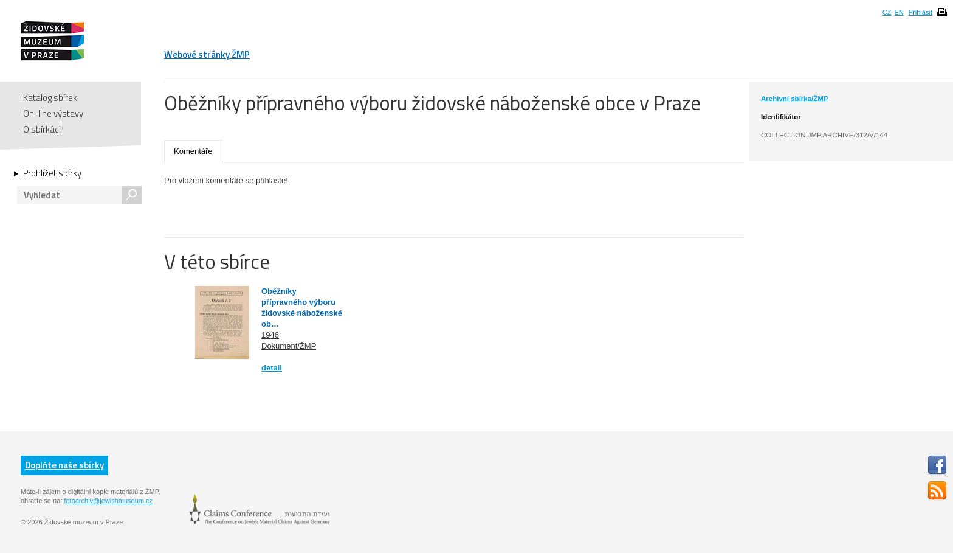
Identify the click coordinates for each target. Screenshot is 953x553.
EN (898, 12)
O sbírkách (43, 129)
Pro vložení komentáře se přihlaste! (226, 180)
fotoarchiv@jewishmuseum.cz (108, 500)
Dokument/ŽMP (288, 345)
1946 (270, 334)
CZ (887, 12)
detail (271, 367)
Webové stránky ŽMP (207, 54)
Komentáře (193, 151)
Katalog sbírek (50, 98)
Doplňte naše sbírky (64, 465)
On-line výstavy (53, 113)
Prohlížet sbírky (52, 173)
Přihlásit (920, 12)
